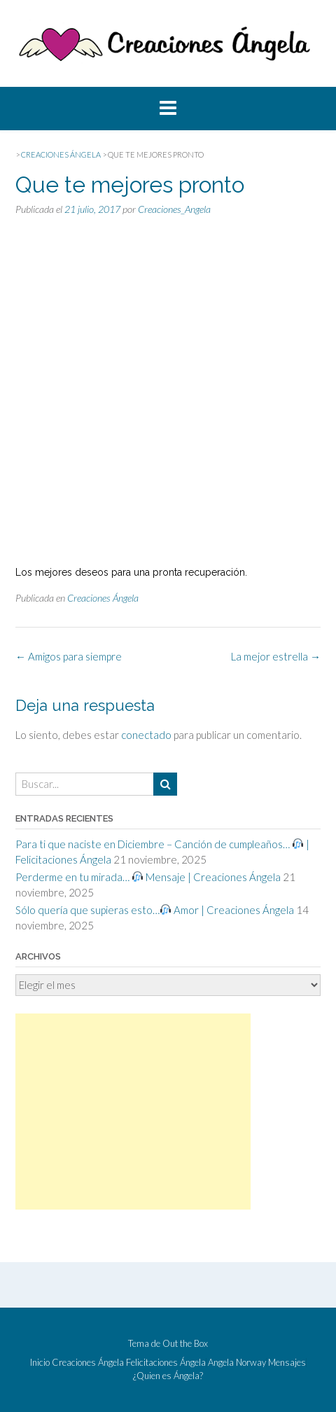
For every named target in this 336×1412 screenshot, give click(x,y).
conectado (146, 734)
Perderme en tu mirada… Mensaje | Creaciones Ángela (148, 877)
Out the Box (185, 1343)
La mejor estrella (276, 656)
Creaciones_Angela (174, 209)
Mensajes (287, 1362)
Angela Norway (237, 1362)
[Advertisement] (133, 1111)
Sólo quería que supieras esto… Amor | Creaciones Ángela (154, 910)
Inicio (40, 1362)
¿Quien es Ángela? (168, 1375)
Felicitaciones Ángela (166, 1362)
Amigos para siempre (68, 656)
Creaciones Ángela (103, 598)
